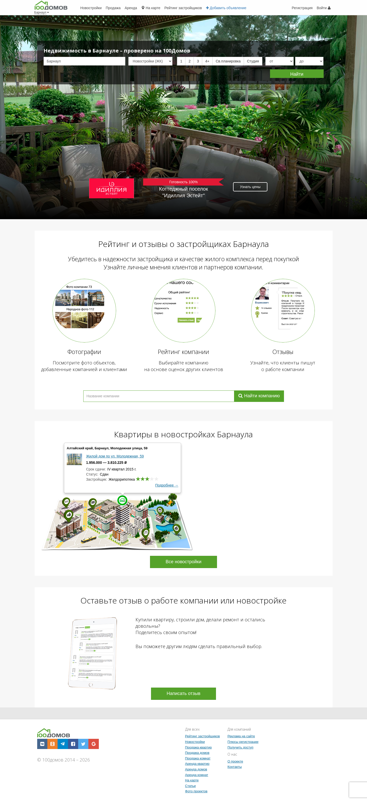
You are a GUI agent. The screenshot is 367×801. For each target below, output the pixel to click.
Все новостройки (183, 561)
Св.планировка (228, 61)
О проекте (235, 761)
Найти (296, 74)
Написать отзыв (183, 693)
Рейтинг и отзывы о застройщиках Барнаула (183, 243)
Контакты (234, 767)
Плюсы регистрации (242, 742)
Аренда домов (196, 769)
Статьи (190, 786)
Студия (253, 61)
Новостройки (195, 742)
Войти (323, 8)
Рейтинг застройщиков (202, 736)
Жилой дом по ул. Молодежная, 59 (115, 456)
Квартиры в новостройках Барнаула (183, 434)
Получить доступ (240, 747)
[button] (42, 744)
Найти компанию (259, 395)
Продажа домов (197, 753)
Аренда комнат (196, 775)
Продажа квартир (198, 747)
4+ (207, 61)
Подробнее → (167, 485)
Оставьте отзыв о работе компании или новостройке (183, 600)
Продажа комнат (198, 758)
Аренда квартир (197, 764)
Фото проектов (196, 791)
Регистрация (302, 8)
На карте (192, 780)
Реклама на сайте (241, 736)
